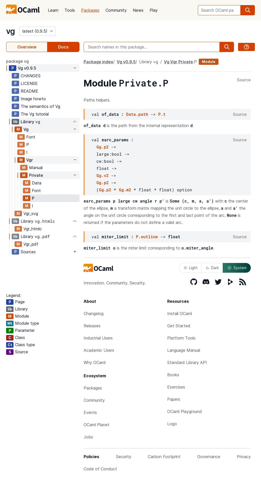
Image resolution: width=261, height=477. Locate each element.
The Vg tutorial (35, 114)
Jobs (88, 437)
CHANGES (31, 75)
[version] (37, 31)
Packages (90, 10)
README (29, 91)
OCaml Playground (184, 411)
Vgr (29, 159)
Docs (63, 46)
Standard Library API (187, 362)
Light (191, 268)
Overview (26, 46)
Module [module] (208, 61)
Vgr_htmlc (32, 228)
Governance (208, 456)
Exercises (176, 387)
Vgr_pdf (30, 244)
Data (36, 182)
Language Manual (183, 350)
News (138, 10)
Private (36, 175)
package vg (17, 61)
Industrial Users (98, 338)
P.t (162, 114)
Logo (172, 423)
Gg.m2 (125, 189)
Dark (212, 268)
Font (30, 137)
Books (173, 374)
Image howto (33, 98)
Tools (69, 10)
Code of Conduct (100, 468)
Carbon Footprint (164, 456)
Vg (27, 68)
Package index (98, 61)
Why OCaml (95, 362)
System (236, 268)
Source (244, 80)
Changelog (93, 313)
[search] (248, 10)
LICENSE (29, 83)
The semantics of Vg (40, 106)
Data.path (137, 114)
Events (90, 412)
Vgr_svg (30, 213)
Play (154, 10)
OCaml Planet (96, 424)
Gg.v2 (102, 175)
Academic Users (99, 350)
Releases (92, 325)
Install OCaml (179, 313)
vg (10, 31)
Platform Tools (181, 338)
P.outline (147, 236)
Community (116, 10)
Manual (36, 167)
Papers (173, 399)
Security (123, 456)
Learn (53, 10)
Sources (28, 251)
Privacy (244, 456)
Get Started (178, 325)
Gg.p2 (102, 146)
